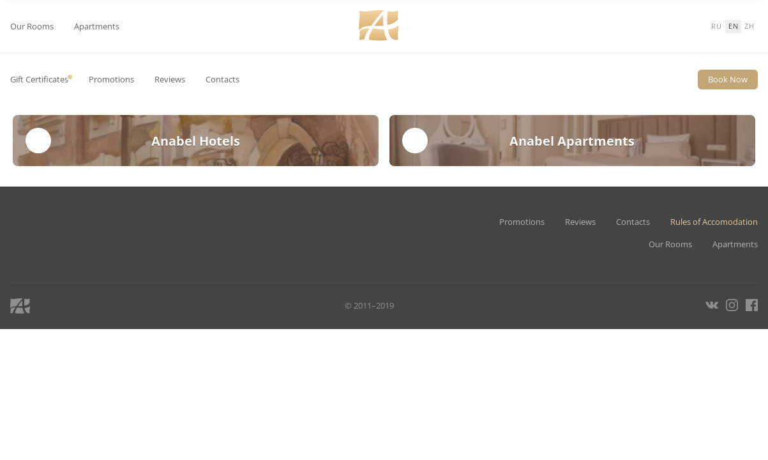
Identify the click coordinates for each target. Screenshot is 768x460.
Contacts (222, 79)
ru (716, 26)
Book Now (728, 79)
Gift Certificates (39, 79)
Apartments (96, 26)
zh (749, 26)
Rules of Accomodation (714, 222)
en (733, 26)
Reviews (169, 79)
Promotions (111, 79)
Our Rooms (32, 26)
